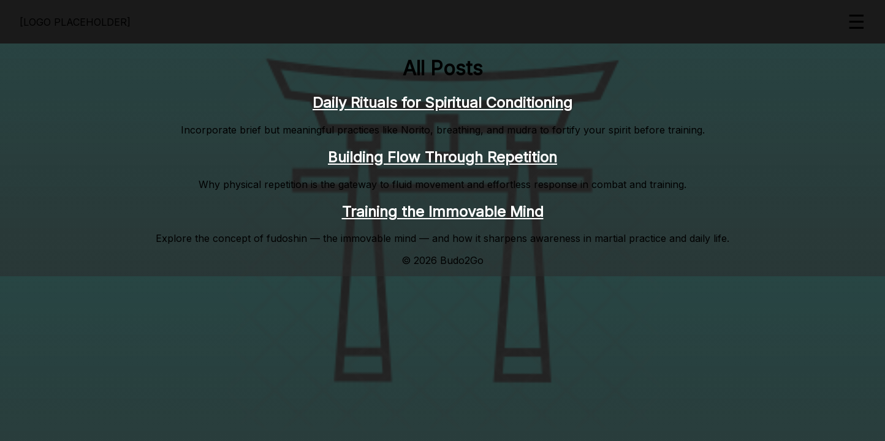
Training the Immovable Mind (443, 212)
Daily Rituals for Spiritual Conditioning (442, 102)
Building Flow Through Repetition (442, 157)
